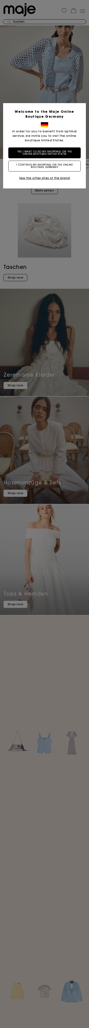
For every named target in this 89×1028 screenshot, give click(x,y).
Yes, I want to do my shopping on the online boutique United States (44, 152)
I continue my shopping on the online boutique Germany (44, 166)
